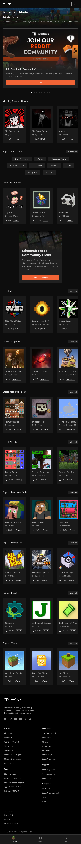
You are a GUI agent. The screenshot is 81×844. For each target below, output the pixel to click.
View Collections (40, 278)
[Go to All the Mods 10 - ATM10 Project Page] (14, 566)
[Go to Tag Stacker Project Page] (14, 206)
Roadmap (46, 750)
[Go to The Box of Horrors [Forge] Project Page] (14, 124)
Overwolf (46, 789)
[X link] (25, 718)
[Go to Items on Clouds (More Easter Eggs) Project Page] (68, 415)
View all (73, 291)
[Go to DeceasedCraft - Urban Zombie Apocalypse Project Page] (41, 566)
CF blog (45, 742)
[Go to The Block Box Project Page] (41, 206)
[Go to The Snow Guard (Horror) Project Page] (41, 124)
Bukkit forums (47, 755)
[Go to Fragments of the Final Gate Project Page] (41, 314)
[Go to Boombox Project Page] (68, 206)
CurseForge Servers (49, 759)
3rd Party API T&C (11, 791)
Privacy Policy (9, 815)
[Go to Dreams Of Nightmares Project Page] (68, 465)
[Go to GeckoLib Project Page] (14, 616)
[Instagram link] (5, 718)
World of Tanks (10, 763)
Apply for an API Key (12, 787)
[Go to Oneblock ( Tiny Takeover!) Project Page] (14, 666)
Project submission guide (14, 778)
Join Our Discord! (49, 733)
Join (40, 82)
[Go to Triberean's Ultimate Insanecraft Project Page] (41, 365)
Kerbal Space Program (13, 755)
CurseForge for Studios (51, 793)
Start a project (10, 774)
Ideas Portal (46, 738)
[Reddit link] (30, 718)
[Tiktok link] (10, 718)
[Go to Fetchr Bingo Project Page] (14, 465)
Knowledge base (48, 770)
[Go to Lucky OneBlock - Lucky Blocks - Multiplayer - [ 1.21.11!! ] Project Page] (41, 666)
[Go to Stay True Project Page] (68, 515)
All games (8, 733)
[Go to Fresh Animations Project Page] (14, 515)
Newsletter (46, 746)
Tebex (44, 797)
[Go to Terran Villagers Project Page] (14, 415)
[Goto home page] (9, 4)
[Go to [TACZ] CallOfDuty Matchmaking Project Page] (14, 314)
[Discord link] (20, 718)
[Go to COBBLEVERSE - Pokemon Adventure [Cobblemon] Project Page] (68, 566)
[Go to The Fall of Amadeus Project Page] (14, 365)
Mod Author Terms (11, 824)
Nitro (44, 802)
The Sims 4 (8, 746)
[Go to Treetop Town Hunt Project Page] (41, 465)
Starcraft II (8, 750)
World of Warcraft (11, 742)
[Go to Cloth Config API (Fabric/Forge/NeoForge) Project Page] (68, 616)
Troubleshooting (48, 774)
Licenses (7, 819)
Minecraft (8, 738)
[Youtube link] (15, 718)
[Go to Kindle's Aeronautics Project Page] (68, 365)
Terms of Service (10, 811)
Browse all (72, 151)
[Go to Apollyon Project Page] (68, 124)
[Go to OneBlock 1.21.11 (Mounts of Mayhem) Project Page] (68, 666)
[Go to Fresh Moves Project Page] (41, 515)
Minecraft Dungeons (12, 759)
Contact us (46, 778)
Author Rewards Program (14, 783)
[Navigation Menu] (4, 4)
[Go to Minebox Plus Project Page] (41, 415)
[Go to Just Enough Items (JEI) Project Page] (41, 616)
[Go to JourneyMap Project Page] (68, 314)
